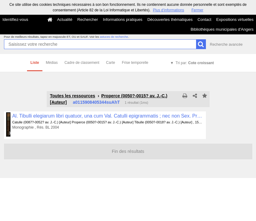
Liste (34, 62)
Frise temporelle (135, 62)
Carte (110, 62)
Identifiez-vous (15, 19)
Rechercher (87, 19)
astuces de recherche (114, 36)
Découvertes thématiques (169, 19)
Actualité (65, 19)
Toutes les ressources (72, 95)
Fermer (197, 10)
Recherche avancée (226, 44)
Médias (52, 62)
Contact (204, 19)
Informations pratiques (123, 19)
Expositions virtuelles (235, 19)
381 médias (10, 133)
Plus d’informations (168, 10)
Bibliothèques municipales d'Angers (222, 29)
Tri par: (194, 63)
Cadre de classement (82, 62)
